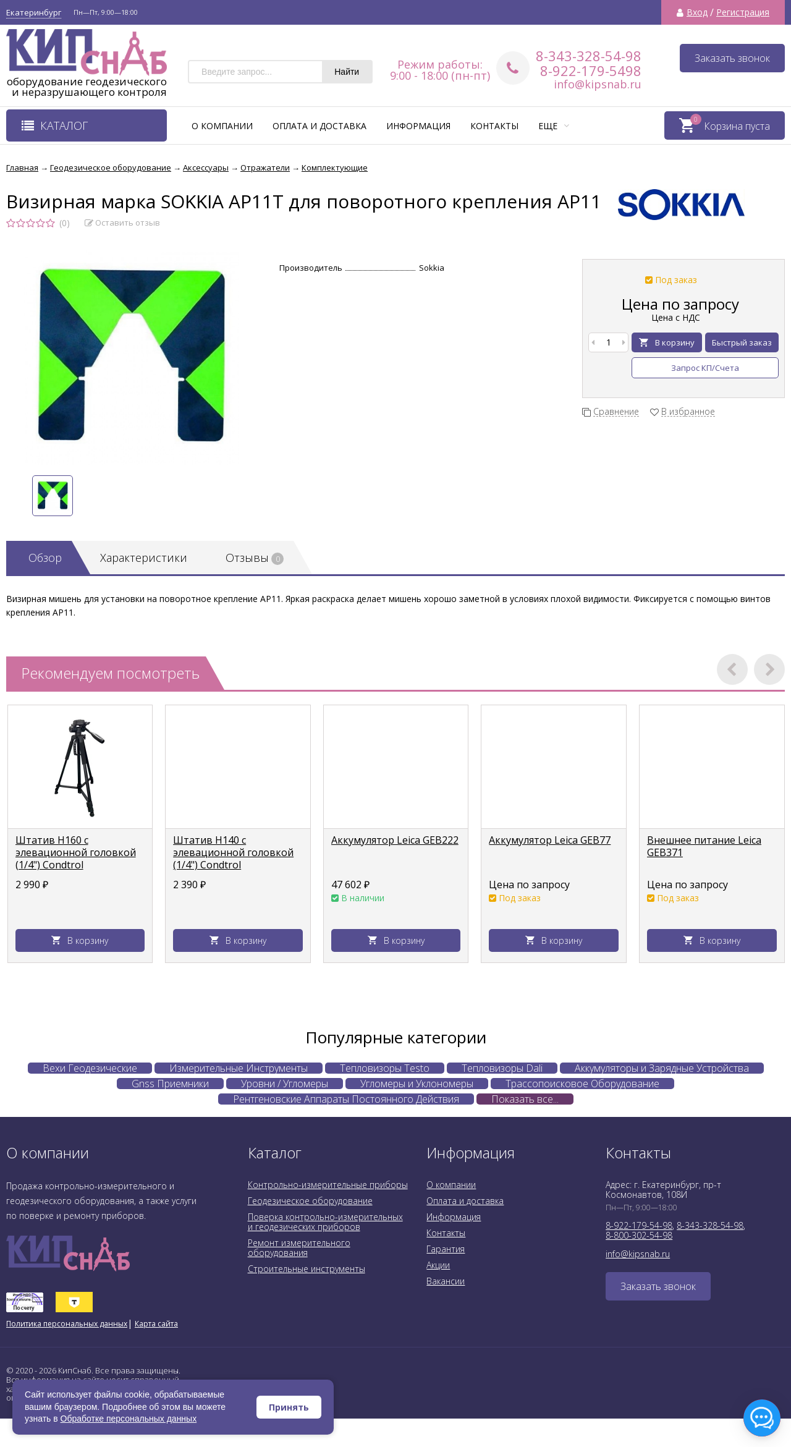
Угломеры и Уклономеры (416, 1083)
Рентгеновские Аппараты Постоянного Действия (346, 1099)
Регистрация (742, 12)
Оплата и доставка (319, 126)
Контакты (494, 126)
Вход (697, 12)
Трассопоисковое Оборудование (582, 1083)
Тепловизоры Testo (384, 1068)
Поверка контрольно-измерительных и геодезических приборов (325, 1222)
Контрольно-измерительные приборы (328, 1184)
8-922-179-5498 (590, 70)
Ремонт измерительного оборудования (299, 1247)
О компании (222, 126)
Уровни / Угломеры (284, 1083)
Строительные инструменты (306, 1269)
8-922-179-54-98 (639, 1225)
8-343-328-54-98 (588, 55)
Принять (289, 1407)
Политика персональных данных (66, 1323)
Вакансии (445, 1281)
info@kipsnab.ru (597, 84)
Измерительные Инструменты (238, 1068)
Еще (553, 126)
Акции (438, 1265)
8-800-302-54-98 (639, 1235)
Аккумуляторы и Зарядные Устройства (662, 1068)
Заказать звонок (732, 58)
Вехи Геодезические (90, 1068)
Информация (418, 126)
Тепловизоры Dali (502, 1068)
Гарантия (445, 1249)
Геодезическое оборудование (310, 1201)
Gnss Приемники (170, 1083)
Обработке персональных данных (129, 1419)
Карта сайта (156, 1323)
